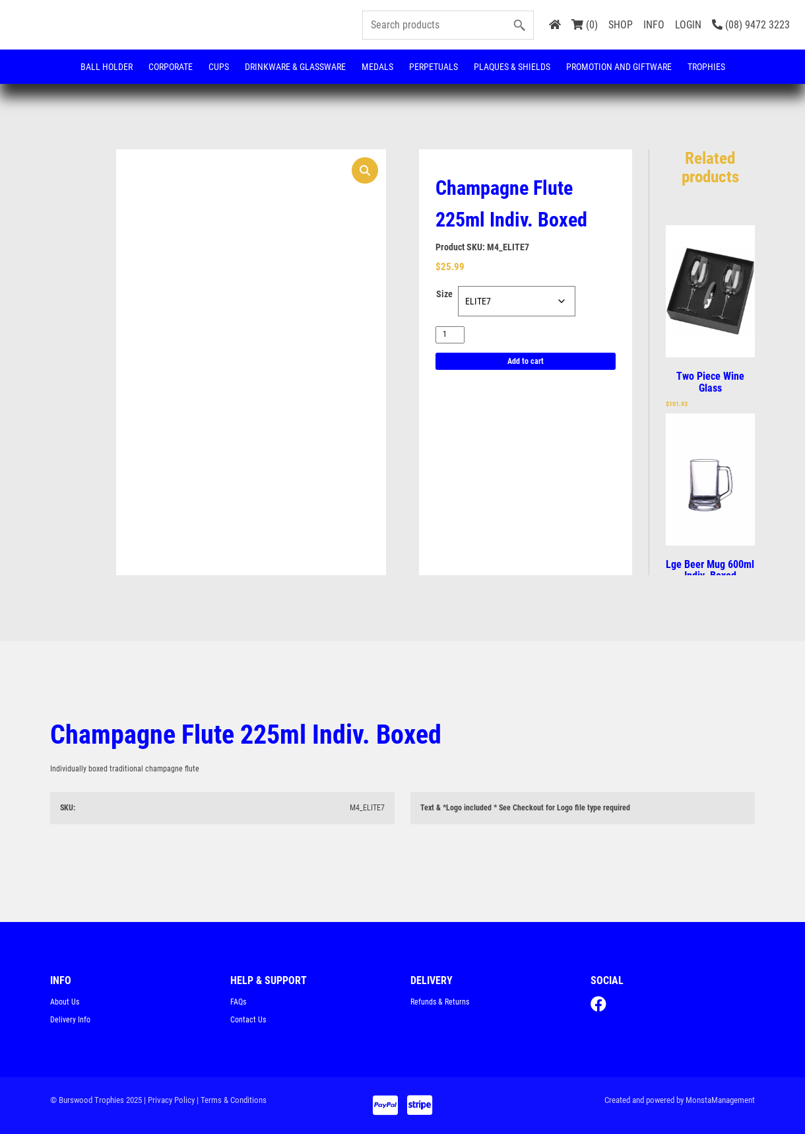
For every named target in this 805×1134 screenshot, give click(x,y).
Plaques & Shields (512, 66)
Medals (377, 66)
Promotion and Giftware (619, 66)
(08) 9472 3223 (751, 24)
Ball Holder (106, 66)
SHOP (620, 24)
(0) (584, 24)
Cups (219, 66)
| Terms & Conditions (232, 1100)
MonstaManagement (720, 1100)
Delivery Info (70, 1019)
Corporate (170, 66)
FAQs (238, 1002)
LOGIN (688, 24)
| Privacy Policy (169, 1100)
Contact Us (248, 1019)
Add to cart (525, 361)
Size (444, 294)
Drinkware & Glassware (295, 66)
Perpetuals (433, 66)
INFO (653, 24)
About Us (64, 1002)
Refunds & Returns (439, 1002)
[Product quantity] (450, 334)
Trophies (706, 66)
